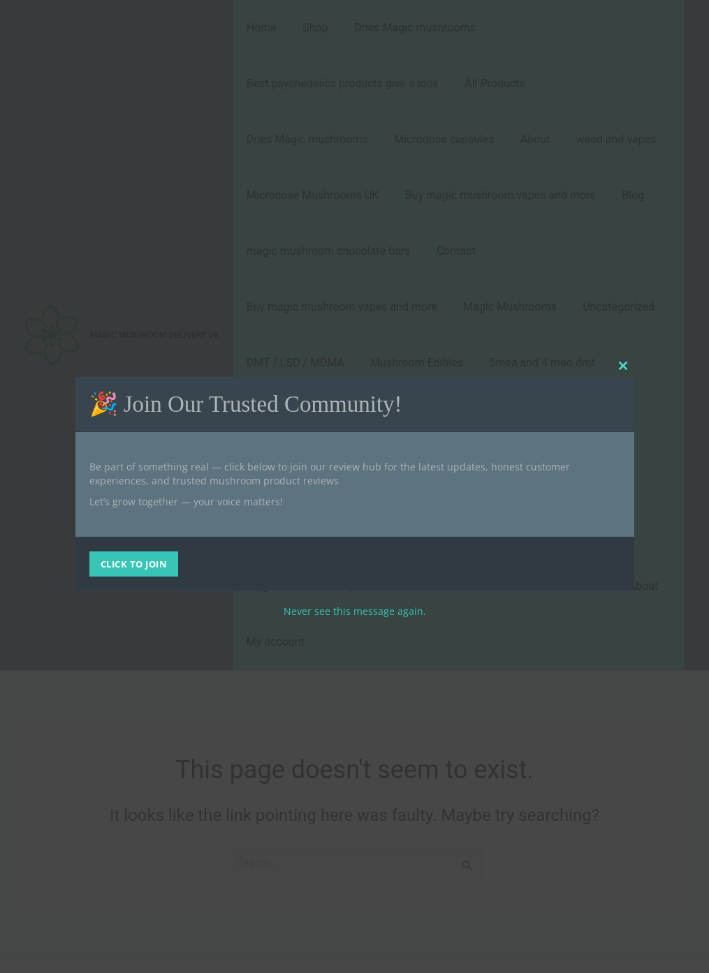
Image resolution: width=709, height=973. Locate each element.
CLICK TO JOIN (134, 564)
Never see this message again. (355, 611)
